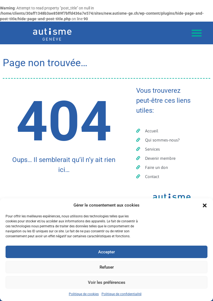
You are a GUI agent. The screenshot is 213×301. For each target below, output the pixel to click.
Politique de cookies (84, 294)
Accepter (106, 251)
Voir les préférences (106, 282)
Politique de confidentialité (121, 294)
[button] (204, 205)
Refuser (107, 267)
